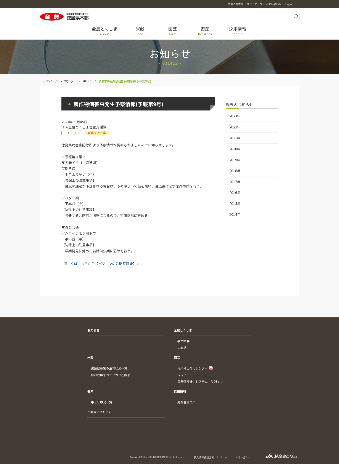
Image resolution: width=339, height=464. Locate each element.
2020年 (235, 148)
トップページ (49, 81)
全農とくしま (183, 330)
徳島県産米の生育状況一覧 (109, 368)
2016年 (235, 192)
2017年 (235, 181)
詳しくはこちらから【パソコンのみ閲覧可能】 (100, 263)
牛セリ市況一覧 (101, 402)
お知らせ (70, 81)
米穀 (90, 357)
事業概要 (183, 341)
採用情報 (180, 391)
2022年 (235, 127)
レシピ (181, 375)
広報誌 (181, 348)
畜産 (90, 391)
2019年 (235, 159)
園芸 (177, 357)
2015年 (235, 203)
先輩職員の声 (186, 402)
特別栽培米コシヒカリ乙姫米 (110, 375)
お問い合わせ (243, 457)
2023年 (87, 81)
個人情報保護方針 (204, 457)
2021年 (235, 137)
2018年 (235, 170)
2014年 (235, 214)
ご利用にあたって (99, 412)
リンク (225, 457)
